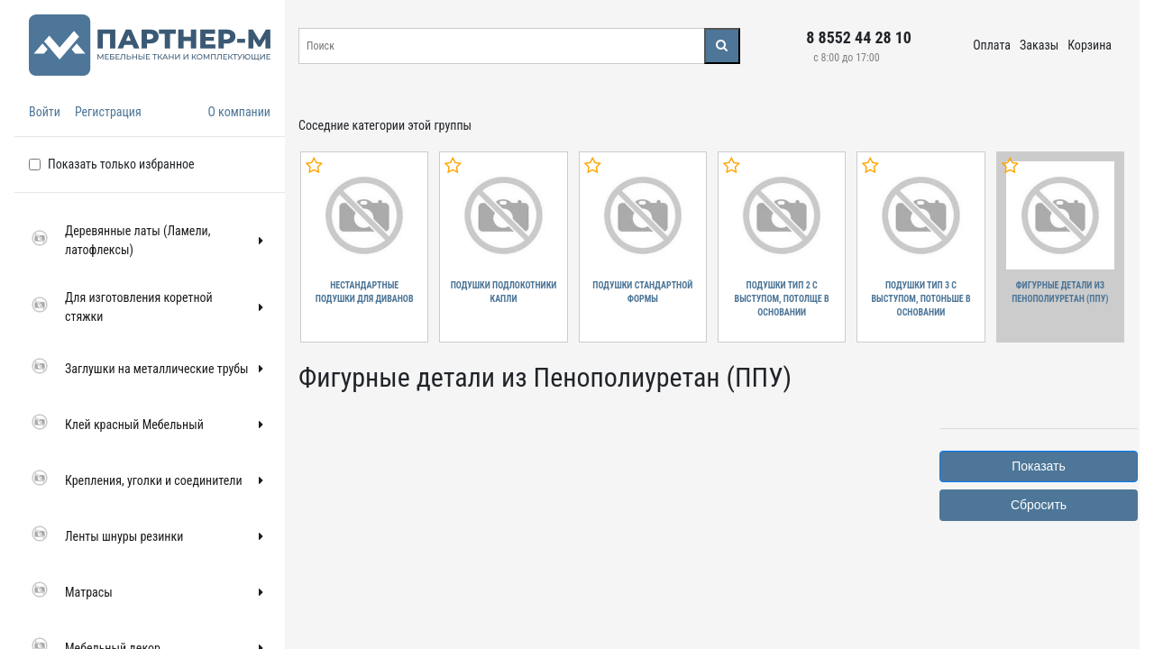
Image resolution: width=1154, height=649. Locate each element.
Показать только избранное (121, 164)
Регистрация (108, 112)
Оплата (992, 45)
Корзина (1089, 45)
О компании (238, 112)
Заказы (1039, 45)
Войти (44, 112)
